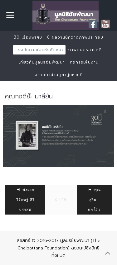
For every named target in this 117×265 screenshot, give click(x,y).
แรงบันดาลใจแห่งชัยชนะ (39, 50)
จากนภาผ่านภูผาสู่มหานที (59, 75)
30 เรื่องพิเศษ (28, 37)
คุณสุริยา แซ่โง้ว (94, 199)
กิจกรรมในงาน (84, 62)
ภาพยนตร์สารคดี (85, 50)
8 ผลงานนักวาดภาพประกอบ (75, 37)
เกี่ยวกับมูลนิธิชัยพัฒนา (42, 62)
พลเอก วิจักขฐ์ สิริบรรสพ (25, 199)
